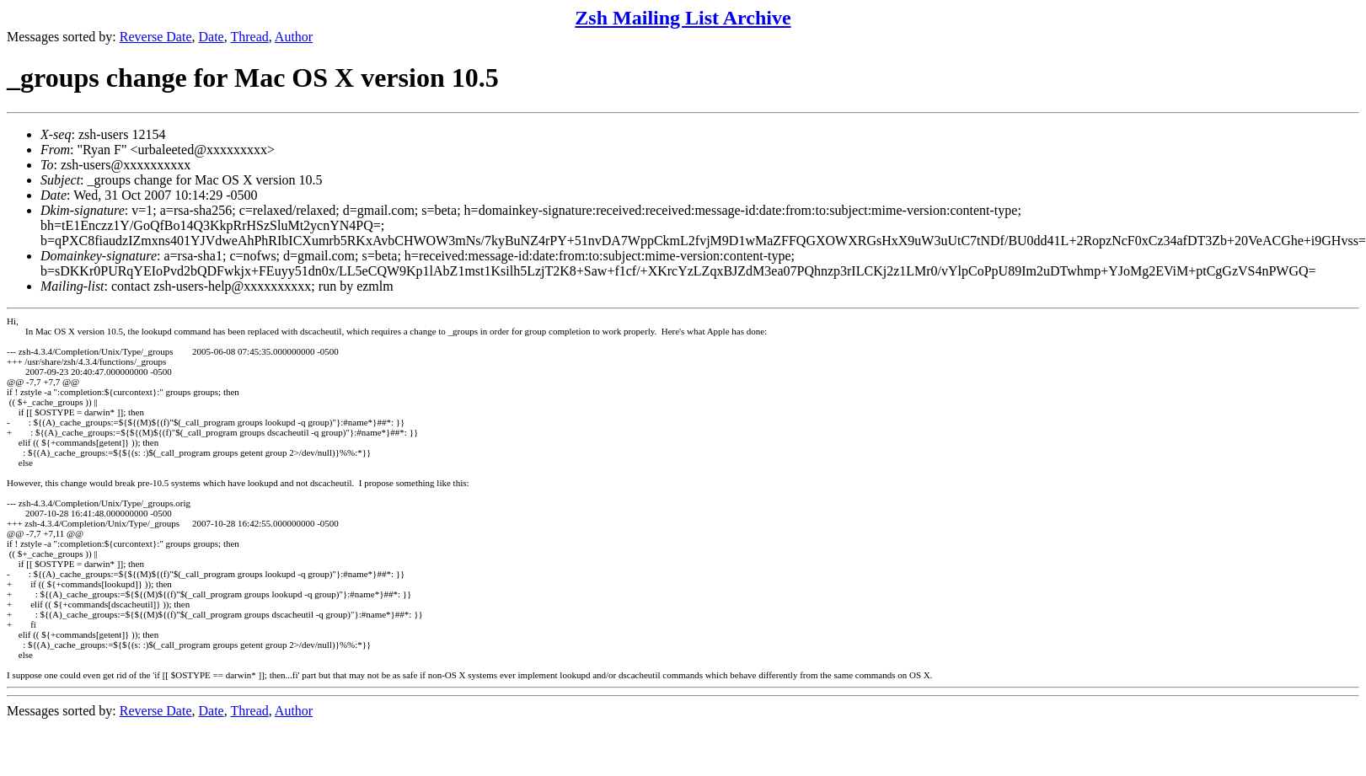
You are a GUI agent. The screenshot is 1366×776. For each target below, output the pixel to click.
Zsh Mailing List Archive (682, 18)
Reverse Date (156, 36)
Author (294, 36)
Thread (249, 36)
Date (211, 36)
